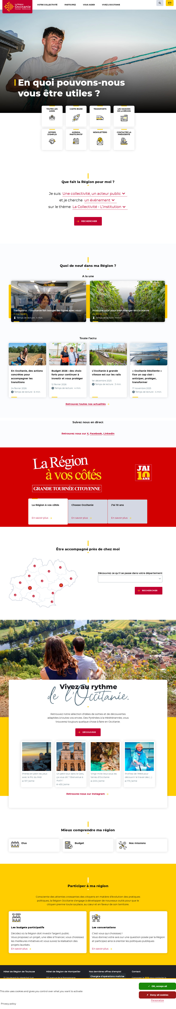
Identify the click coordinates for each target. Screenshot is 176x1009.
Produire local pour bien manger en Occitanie (120, 310)
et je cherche (71, 200)
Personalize (157, 1000)
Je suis (55, 193)
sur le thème (59, 207)
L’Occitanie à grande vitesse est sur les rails (106, 372)
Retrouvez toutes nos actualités (86, 404)
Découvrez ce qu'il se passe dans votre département (130, 573)
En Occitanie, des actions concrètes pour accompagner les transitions (27, 376)
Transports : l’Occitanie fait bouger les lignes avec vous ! (47, 310)
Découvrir (89, 732)
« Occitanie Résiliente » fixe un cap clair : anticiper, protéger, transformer (147, 376)
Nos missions (137, 843)
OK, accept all (157, 986)
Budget (79, 843)
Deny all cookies (157, 995)
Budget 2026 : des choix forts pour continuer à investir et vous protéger (67, 374)
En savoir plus (19, 948)
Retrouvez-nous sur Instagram (88, 793)
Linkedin (108, 433)
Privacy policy (8, 1003)
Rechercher (89, 221)
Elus (24, 843)
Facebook (96, 433)
